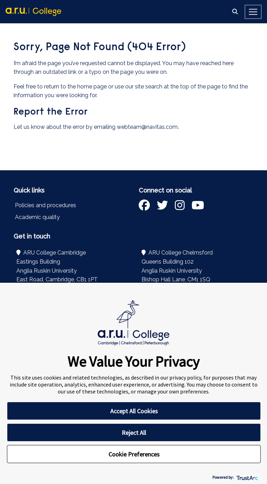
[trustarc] (247, 477)
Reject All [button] (134, 433)
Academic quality (37, 217)
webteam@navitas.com (147, 127)
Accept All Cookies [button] (134, 411)
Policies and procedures (45, 205)
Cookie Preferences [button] (134, 454)
